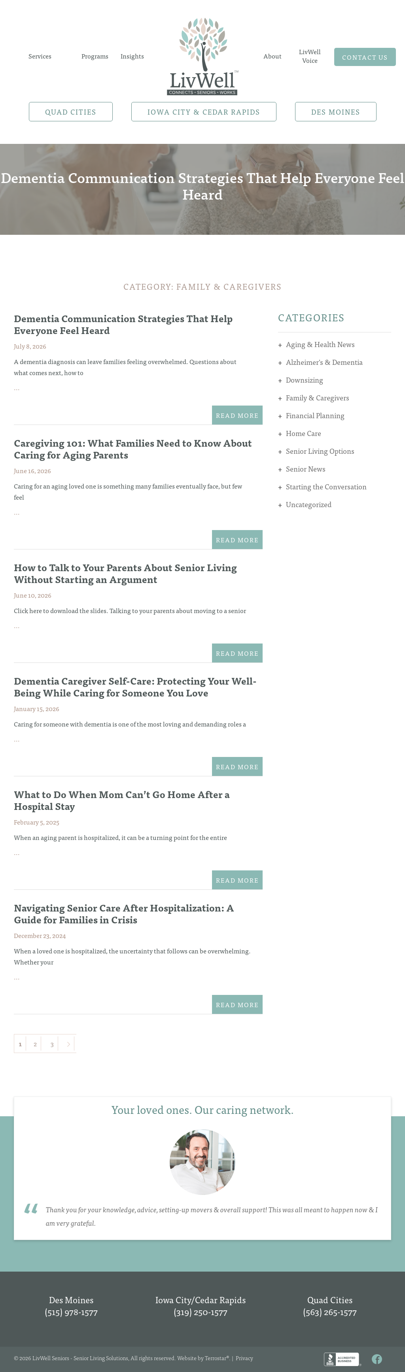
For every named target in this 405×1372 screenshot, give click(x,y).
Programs (94, 56)
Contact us (365, 57)
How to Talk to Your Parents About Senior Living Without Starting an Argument (125, 573)
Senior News (306, 468)
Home (202, 56)
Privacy (244, 1357)
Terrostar (215, 1357)
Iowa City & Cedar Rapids (204, 111)
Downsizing (304, 379)
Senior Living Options (320, 451)
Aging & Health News (320, 344)
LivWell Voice (310, 55)
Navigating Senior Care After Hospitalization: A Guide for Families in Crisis (124, 913)
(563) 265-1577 (330, 1311)
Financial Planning (315, 415)
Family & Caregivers (317, 397)
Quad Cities (71, 111)
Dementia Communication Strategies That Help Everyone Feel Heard (123, 324)
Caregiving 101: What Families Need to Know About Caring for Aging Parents (133, 448)
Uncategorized (308, 504)
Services (39, 56)
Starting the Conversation (326, 486)
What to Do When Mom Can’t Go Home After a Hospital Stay (122, 799)
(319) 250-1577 (200, 1311)
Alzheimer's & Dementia (324, 362)
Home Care (303, 433)
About (272, 56)
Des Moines (335, 111)
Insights (132, 56)
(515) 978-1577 (71, 1311)
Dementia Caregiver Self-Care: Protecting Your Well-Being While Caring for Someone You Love (135, 686)
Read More (237, 415)
